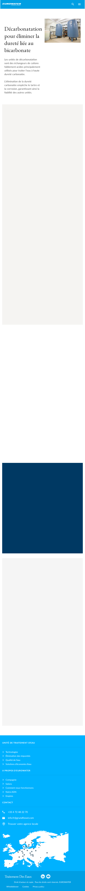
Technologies (12, 752)
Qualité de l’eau (13, 760)
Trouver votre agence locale (23, 824)
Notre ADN (11, 792)
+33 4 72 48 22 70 (18, 812)
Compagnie (11, 780)
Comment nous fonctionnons (20, 788)
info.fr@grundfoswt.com (21, 818)
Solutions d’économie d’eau (18, 764)
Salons (9, 784)
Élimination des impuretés (18, 756)
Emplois (9, 796)
